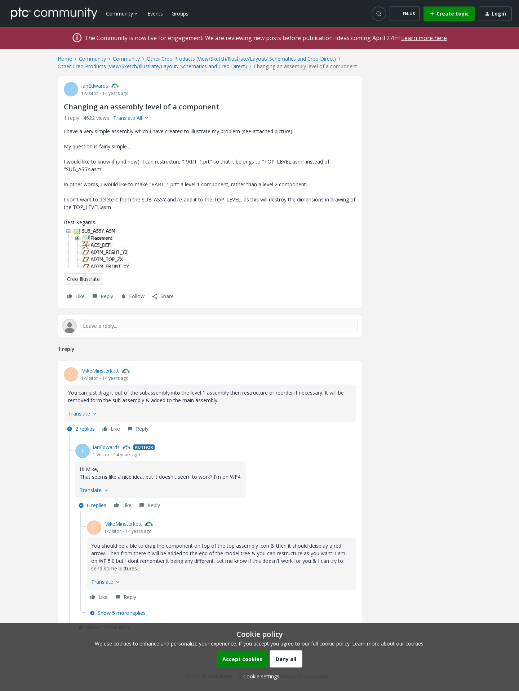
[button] (405, 13)
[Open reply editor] (210, 326)
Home (65, 58)
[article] (210, 401)
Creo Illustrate (83, 278)
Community (92, 58)
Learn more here (424, 38)
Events (155, 13)
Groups (180, 13)
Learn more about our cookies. (388, 643)
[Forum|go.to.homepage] (54, 13)
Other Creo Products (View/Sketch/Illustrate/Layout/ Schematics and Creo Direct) (241, 58)
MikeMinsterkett (100, 370)
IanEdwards (94, 85)
